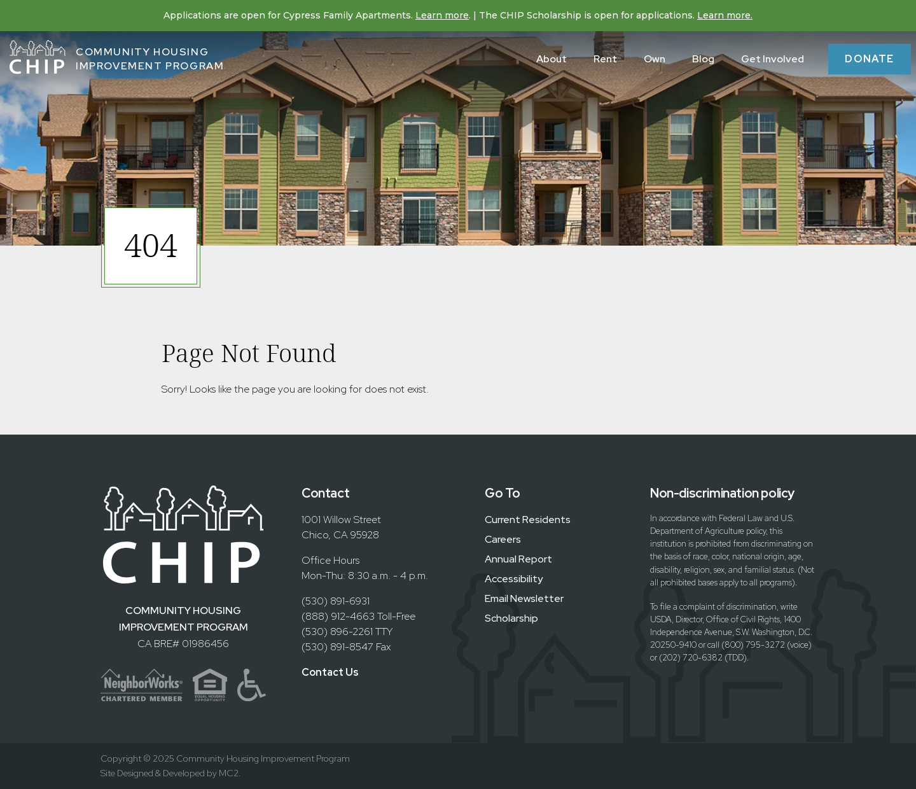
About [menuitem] (551, 59)
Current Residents (528, 519)
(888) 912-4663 (338, 616)
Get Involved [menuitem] (772, 59)
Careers (503, 539)
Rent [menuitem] (605, 59)
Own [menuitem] (654, 59)
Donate (869, 59)
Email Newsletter (524, 598)
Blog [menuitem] (703, 59)
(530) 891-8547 (337, 646)
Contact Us (330, 672)
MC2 (229, 773)
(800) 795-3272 (753, 644)
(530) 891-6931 (336, 601)
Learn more (442, 15)
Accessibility (514, 578)
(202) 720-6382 (691, 657)
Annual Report (518, 559)
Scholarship (511, 618)
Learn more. (725, 15)
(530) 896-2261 (337, 631)
